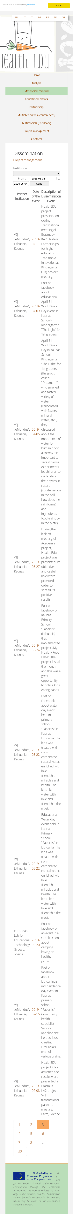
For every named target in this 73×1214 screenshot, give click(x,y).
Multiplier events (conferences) (36, 115)
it (32, 17)
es (47, 17)
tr (55, 17)
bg (39, 17)
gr (63, 17)
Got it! (59, 5)
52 (20, 1151)
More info (31, 4)
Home (36, 75)
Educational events (36, 99)
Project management (36, 131)
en (16, 17)
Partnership (36, 107)
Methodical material (36, 91)
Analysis (36, 83)
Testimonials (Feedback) (36, 123)
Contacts (36, 139)
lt (24, 17)
